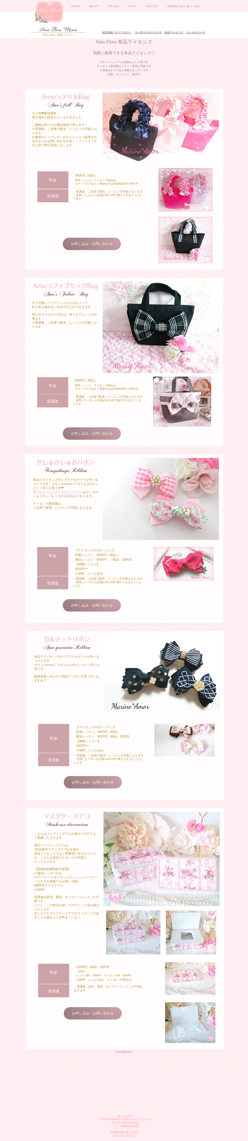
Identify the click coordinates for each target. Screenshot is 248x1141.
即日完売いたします (58, 145)
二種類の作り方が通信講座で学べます (58, 124)
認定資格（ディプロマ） (117, 32)
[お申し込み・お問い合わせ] (92, 244)
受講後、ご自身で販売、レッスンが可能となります (109, 191)
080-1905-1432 (131, 1122)
